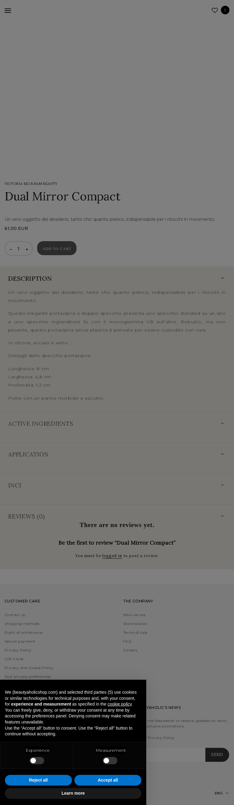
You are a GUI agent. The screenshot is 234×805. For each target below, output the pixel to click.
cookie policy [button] (120, 704)
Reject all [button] (38, 780)
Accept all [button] (108, 780)
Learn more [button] (73, 793)
